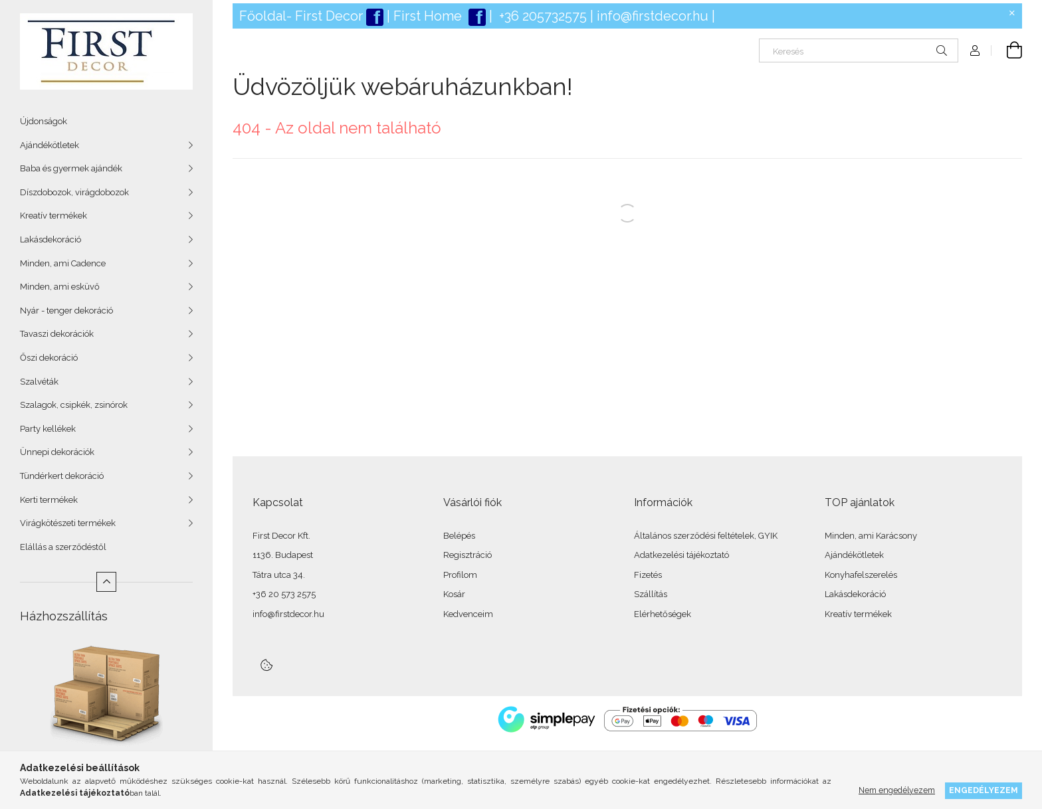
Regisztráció (467, 555)
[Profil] (974, 50)
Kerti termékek (49, 500)
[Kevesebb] (106, 582)
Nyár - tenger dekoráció (66, 310)
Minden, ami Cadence (63, 263)
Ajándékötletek (49, 145)
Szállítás (650, 594)
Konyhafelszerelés (861, 575)
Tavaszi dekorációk (57, 334)
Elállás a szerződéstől (63, 547)
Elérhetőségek (662, 614)
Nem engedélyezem (897, 790)
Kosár (454, 594)
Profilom (460, 575)
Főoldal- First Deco (298, 16)
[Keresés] (858, 50)
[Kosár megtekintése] (1006, 50)
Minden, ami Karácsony (871, 536)
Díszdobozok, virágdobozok (74, 192)
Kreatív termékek (53, 216)
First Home (429, 16)
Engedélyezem (983, 790)
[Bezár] (1012, 13)
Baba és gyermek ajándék (71, 168)
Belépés (459, 536)
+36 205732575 (543, 16)
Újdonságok (43, 121)
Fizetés (648, 575)
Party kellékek (48, 429)
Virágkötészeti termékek (68, 523)
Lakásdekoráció (50, 239)
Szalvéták (39, 382)
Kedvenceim (468, 614)
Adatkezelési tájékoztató (681, 555)
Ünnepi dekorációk (57, 452)
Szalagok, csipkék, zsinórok (74, 405)
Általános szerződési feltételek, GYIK (706, 536)
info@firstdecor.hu (652, 16)
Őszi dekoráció (49, 358)
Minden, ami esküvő (60, 287)
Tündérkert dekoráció (62, 476)
